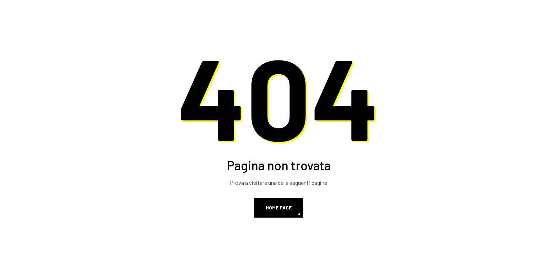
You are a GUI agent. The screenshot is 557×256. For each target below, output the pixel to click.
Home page (279, 207)
